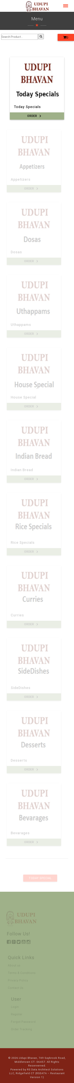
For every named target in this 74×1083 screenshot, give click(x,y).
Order (35, 116)
